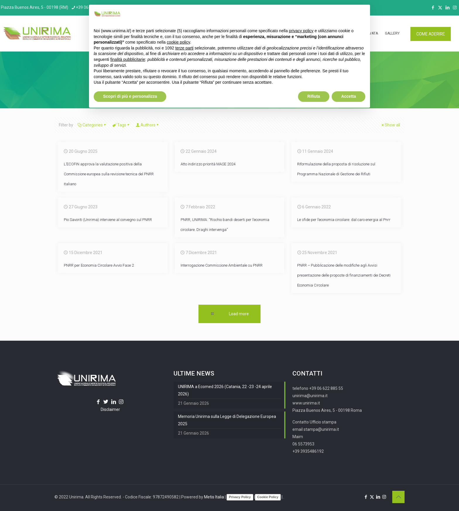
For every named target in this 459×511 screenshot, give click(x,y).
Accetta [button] (348, 96)
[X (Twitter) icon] (440, 7)
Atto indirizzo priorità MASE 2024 (208, 164)
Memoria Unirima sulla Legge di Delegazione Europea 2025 (227, 420)
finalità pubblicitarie (127, 59)
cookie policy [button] (178, 42)
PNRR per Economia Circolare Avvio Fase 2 (99, 265)
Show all (390, 125)
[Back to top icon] (398, 497)
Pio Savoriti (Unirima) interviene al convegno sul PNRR (108, 219)
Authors (148, 125)
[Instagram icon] (455, 7)
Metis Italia (214, 497)
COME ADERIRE (430, 34)
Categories (92, 125)
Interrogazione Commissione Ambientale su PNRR (222, 265)
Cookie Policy (267, 497)
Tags (121, 125)
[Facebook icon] (433, 7)
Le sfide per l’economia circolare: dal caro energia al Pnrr (344, 219)
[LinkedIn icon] (447, 7)
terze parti (184, 48)
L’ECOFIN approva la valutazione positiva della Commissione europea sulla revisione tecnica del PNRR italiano (109, 174)
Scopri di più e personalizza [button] (130, 96)
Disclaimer (110, 409)
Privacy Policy (240, 497)
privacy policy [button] (301, 30)
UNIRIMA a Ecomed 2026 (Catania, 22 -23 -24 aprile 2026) (225, 390)
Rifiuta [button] (313, 96)
